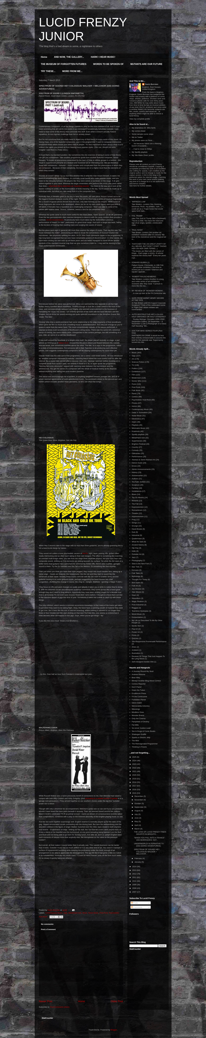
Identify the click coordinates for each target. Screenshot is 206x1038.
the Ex (85, 553)
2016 (134, 789)
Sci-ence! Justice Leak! (141, 728)
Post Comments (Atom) (59, 1007)
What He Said (137, 542)
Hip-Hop (135, 548)
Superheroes (137, 441)
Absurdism (136, 598)
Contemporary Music (53, 913)
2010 (134, 881)
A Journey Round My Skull (142, 671)
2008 (134, 888)
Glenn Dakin (137, 703)
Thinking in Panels (139, 747)
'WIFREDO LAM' (139, 202)
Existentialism (137, 617)
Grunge (135, 526)
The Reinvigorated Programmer (145, 744)
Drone (134, 466)
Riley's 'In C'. (64, 343)
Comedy (135, 450)
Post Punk (103, 913)
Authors (135, 479)
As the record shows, (55, 220)
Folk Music (136, 390)
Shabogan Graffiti (139, 734)
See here (133, 186)
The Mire (135, 741)
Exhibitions (136, 371)
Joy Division (137, 589)
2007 (134, 892)
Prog (134, 520)
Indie (134, 551)
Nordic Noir (136, 626)
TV (133, 365)
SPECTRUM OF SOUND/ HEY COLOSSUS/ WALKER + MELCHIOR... (147, 851)
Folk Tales (136, 573)
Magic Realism (138, 601)
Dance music (137, 463)
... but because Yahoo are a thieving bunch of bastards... (146, 144)
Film (133, 375)
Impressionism (138, 516)
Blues (134, 494)
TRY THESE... (48, 71)
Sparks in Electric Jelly (141, 737)
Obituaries (136, 453)
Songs (134, 523)
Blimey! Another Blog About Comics (146, 681)
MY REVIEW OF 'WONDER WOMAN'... (148, 291)
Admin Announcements (141, 469)
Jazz (134, 557)
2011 (134, 877)
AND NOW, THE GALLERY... (69, 57)
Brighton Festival (139, 444)
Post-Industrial (138, 605)
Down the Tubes (138, 690)
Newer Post (45, 1001)
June (136, 818)
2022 (134, 768)
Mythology (136, 576)
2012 (134, 874)
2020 (134, 775)
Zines (134, 647)
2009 (134, 885)
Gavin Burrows (151, 84)
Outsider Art (137, 554)
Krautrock (136, 431)
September (139, 807)
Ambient (135, 650)
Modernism (136, 378)
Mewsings (136, 709)
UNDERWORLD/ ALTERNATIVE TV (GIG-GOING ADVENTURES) (149, 844)
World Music (137, 614)
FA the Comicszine (139, 696)
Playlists (135, 425)
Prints (134, 635)
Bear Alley (136, 678)
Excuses (135, 570)
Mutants (135, 501)
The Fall (135, 504)
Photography (137, 560)
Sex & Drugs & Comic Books (143, 731)
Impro (134, 422)
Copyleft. (151, 166)
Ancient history (138, 545)
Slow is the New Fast (140, 564)
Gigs (65, 913)
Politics (135, 368)
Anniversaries (137, 475)
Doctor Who (137, 381)
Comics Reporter (139, 684)
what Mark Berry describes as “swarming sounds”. (69, 186)
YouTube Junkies (139, 482)
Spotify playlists (138, 434)
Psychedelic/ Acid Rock (141, 400)
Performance (137, 456)
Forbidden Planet (139, 700)
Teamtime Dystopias (140, 611)
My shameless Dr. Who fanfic (144, 128)
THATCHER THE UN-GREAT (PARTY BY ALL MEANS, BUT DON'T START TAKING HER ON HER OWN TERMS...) (149, 246)
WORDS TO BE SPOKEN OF (108, 64)
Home (44, 57)
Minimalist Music (138, 428)
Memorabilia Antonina (141, 706)
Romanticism (137, 510)
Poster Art (136, 632)
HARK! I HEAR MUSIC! (103, 57)
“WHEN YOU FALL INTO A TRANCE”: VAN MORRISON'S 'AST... (149, 839)
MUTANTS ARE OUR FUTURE (146, 64)
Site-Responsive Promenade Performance (149, 641)
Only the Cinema (139, 718)
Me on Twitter (137, 137)
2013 (134, 870)
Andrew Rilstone (138, 674)
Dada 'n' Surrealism (140, 412)
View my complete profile (139, 119)
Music (84, 913)
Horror (134, 406)
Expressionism (138, 507)
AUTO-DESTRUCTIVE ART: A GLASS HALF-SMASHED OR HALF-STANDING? (149, 315)
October (138, 803)
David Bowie (137, 529)
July (136, 814)
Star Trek (135, 567)
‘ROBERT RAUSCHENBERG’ (144, 277)
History (134, 472)
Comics (135, 397)
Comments (136, 907)
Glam (134, 595)
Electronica (136, 419)
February (138, 858)
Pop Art (135, 629)
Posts (134, 903)
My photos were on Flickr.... (143, 140)
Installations (137, 491)
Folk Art (135, 586)
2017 (134, 786)
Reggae (135, 608)
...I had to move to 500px (142, 149)
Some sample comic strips (142, 134)
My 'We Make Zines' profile (143, 155)
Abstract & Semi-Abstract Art (143, 460)
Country (135, 447)
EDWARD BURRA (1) (141, 262)
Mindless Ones (138, 712)
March (137, 829)
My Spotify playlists (140, 152)
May (136, 821)
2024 (134, 760)
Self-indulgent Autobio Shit (143, 662)
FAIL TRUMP (137, 216)
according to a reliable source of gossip (101, 798)
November (139, 800)
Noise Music (93, 913)
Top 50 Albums (138, 497)
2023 (134, 764)
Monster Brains (138, 715)
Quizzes (135, 638)
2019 (134, 779)
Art (133, 359)
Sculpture (136, 485)
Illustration (136, 653)
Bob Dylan (136, 583)
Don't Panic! (137, 687)
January (138, 862)
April (136, 825)
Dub (133, 532)
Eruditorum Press (139, 693)
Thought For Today (139, 579)
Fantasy (135, 488)
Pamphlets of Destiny (140, 722)
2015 (134, 793)
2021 (134, 771)
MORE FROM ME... (72, 71)
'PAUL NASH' (137, 230)
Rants (134, 393)
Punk (134, 384)
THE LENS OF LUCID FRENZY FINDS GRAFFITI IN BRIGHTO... (150, 833)
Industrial (135, 535)
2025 (134, 757)
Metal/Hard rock (74, 913)
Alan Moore (136, 592)
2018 (134, 782)
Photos (134, 403)
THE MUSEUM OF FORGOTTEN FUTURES (63, 64)
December (139, 796)
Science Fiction (138, 362)
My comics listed (138, 131)
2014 (134, 866)
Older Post (117, 1001)
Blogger (114, 1030)
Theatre (135, 513)
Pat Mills (135, 725)
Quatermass (137, 538)
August (137, 811)
